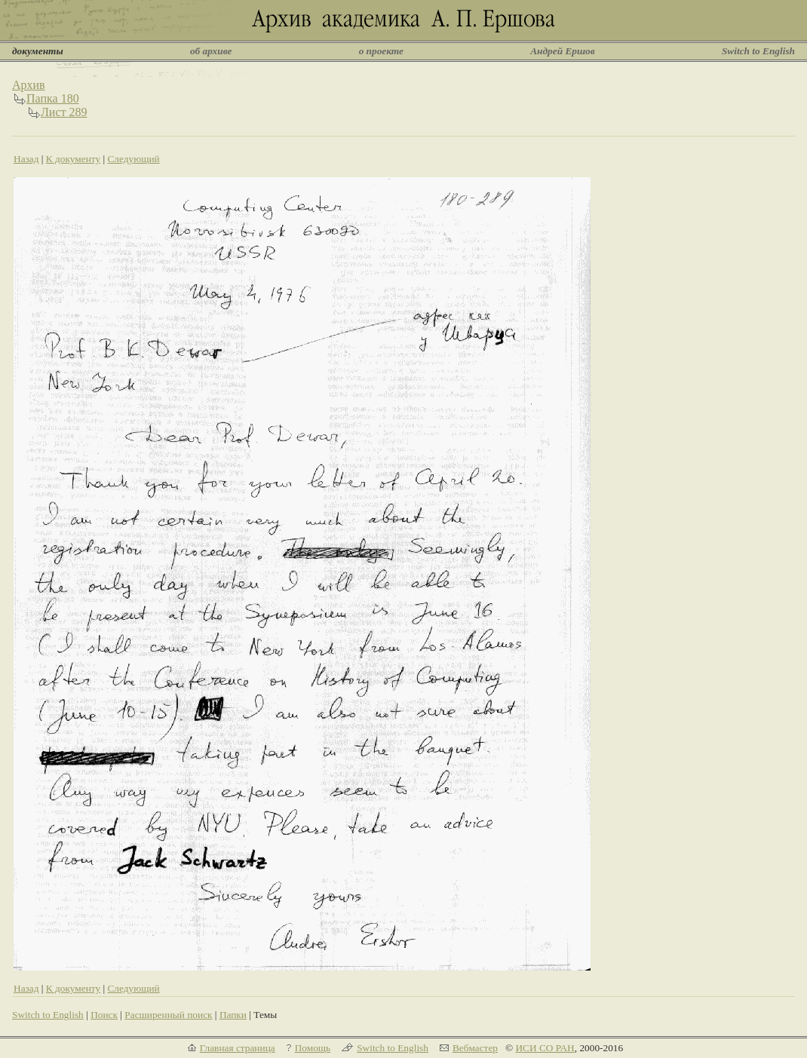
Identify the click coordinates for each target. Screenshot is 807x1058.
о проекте (381, 51)
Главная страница (237, 1047)
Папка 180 (52, 98)
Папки (233, 1014)
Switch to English (758, 51)
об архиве (211, 51)
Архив (28, 84)
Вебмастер (475, 1047)
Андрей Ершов (562, 51)
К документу (73, 158)
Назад (26, 158)
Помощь (312, 1047)
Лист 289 (64, 112)
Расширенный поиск (168, 1014)
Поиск (104, 1014)
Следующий (133, 158)
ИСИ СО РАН (544, 1047)
